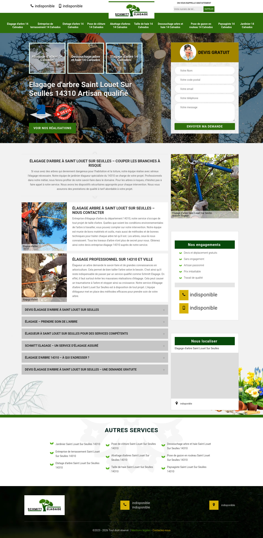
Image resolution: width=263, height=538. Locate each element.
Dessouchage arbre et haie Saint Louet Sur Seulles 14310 (186, 446)
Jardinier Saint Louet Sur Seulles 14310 (75, 444)
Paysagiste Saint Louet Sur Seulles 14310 (184, 469)
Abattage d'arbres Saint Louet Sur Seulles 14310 (127, 457)
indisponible (42, 6)
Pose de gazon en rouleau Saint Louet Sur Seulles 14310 (186, 457)
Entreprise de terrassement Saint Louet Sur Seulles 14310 (75, 453)
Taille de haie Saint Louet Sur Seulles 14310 (129, 469)
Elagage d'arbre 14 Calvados (17, 25)
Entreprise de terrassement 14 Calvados (45, 25)
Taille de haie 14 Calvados (143, 25)
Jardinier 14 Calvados (247, 25)
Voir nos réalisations (52, 128)
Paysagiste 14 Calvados (226, 25)
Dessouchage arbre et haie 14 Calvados (170, 25)
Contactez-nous (162, 530)
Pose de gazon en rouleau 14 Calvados (201, 25)
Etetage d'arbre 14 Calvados (73, 25)
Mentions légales (141, 530)
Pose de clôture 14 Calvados (96, 25)
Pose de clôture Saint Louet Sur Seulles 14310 (131, 446)
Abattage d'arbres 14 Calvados (120, 25)
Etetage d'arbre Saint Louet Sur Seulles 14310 (74, 465)
